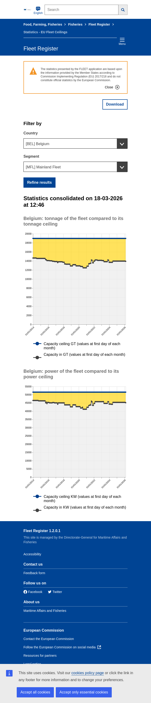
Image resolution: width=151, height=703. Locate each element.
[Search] (123, 10)
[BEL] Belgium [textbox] (37, 144)
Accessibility (32, 554)
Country (30, 133)
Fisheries (75, 24)
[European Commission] (27, 9)
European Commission (43, 630)
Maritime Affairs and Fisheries (44, 611)
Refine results (39, 182)
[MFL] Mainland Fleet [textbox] (43, 167)
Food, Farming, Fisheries (42, 24)
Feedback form (34, 573)
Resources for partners (39, 655)
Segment (31, 156)
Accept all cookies (35, 692)
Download (115, 104)
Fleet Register (99, 24)
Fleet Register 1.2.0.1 (41, 531)
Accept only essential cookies (83, 692)
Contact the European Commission (48, 639)
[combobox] (75, 143)
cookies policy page (87, 673)
